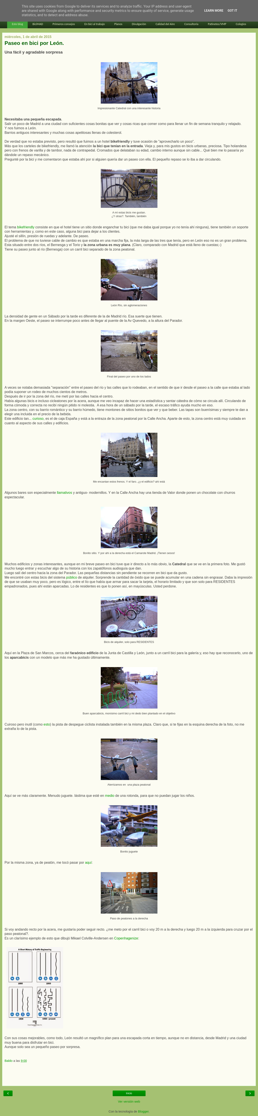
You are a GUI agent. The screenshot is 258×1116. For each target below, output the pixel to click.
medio (110, 795)
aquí (88, 862)
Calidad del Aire (165, 24)
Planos (118, 24)
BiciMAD (37, 24)
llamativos (64, 492)
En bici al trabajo (94, 24)
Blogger (143, 1111)
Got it (232, 11)
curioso (37, 418)
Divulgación (139, 24)
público (72, 577)
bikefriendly (26, 227)
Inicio (129, 1093)
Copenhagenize (126, 938)
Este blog (17, 24)
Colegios (241, 24)
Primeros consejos (64, 24)
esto (46, 724)
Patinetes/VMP (217, 24)
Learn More (213, 11)
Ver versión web (129, 1101)
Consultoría (191, 24)
